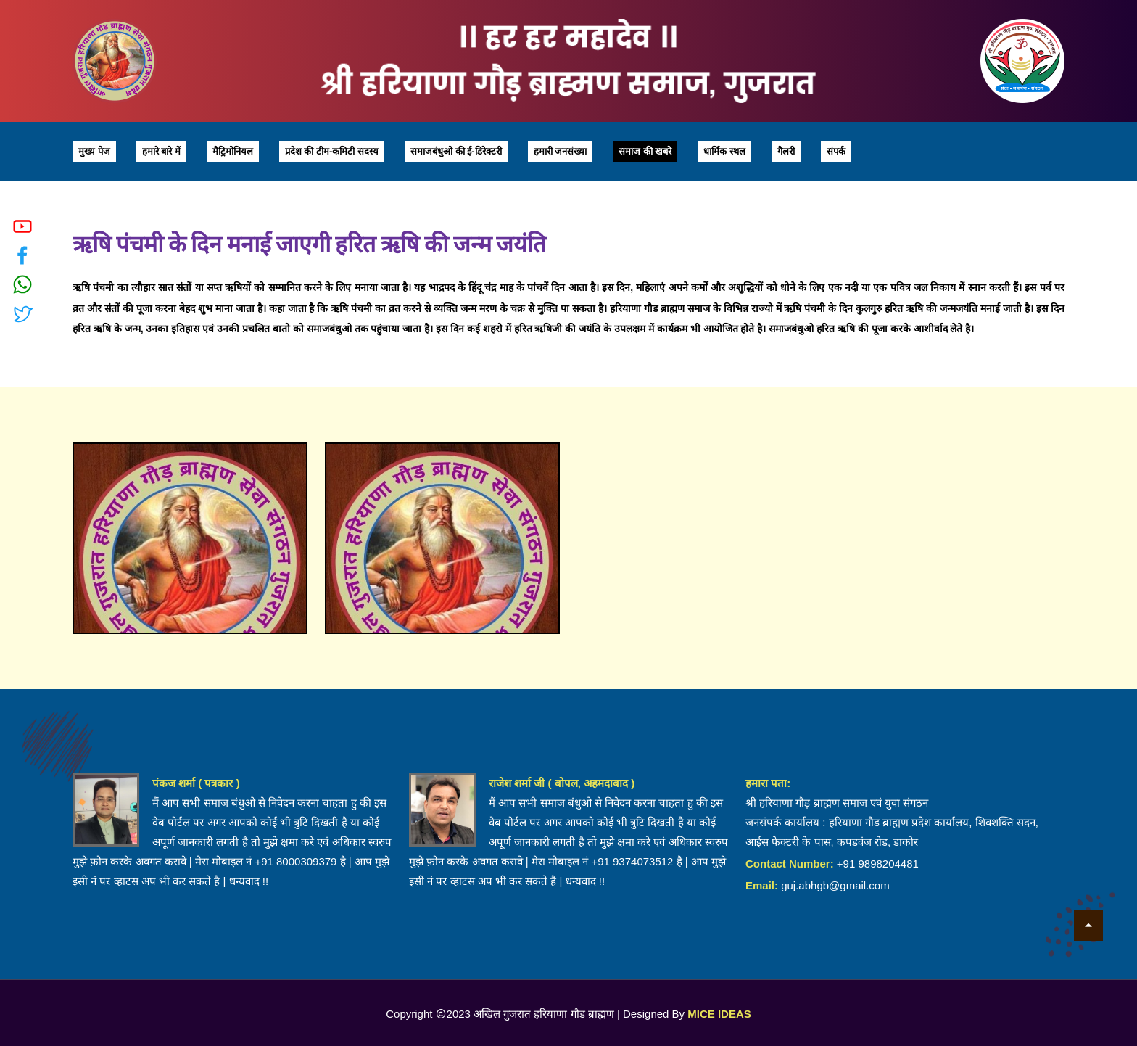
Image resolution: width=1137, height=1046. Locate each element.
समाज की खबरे (645, 151)
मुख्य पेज (94, 151)
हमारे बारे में (161, 151)
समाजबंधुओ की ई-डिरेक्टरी (456, 151)
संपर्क (836, 151)
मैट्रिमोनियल (232, 151)
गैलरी (786, 151)
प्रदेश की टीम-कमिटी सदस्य (332, 151)
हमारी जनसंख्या (560, 151)
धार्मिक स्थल (724, 151)
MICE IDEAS (719, 1014)
